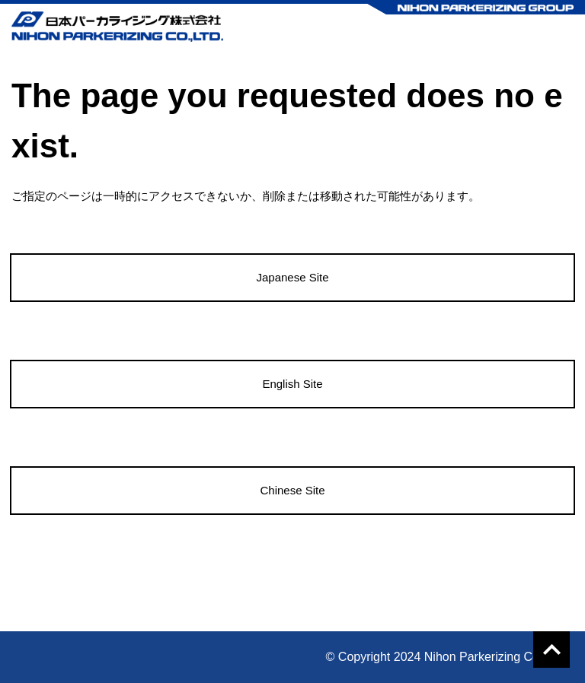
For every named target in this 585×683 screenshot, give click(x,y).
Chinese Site (292, 490)
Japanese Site (292, 277)
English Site (292, 383)
